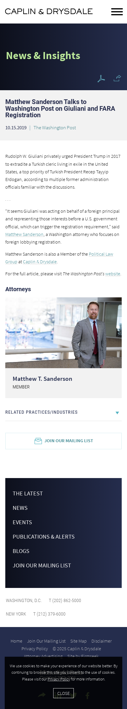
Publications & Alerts (44, 536)
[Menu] (117, 12)
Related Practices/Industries (41, 412)
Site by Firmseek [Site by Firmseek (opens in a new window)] (82, 656)
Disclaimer (101, 641)
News (20, 507)
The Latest (28, 493)
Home (16, 641)
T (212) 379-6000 (49, 614)
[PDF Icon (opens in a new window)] (101, 79)
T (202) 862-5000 (64, 600)
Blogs (21, 550)
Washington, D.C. (24, 600)
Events (22, 522)
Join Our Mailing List (68, 440)
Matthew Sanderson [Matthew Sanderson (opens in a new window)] (24, 234)
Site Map (78, 641)
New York (16, 614)
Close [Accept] (63, 693)
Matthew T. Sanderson (42, 379)
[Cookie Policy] (63, 683)
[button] (117, 78)
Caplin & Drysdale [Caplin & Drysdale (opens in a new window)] (40, 261)
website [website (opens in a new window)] (112, 273)
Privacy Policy (34, 648)
